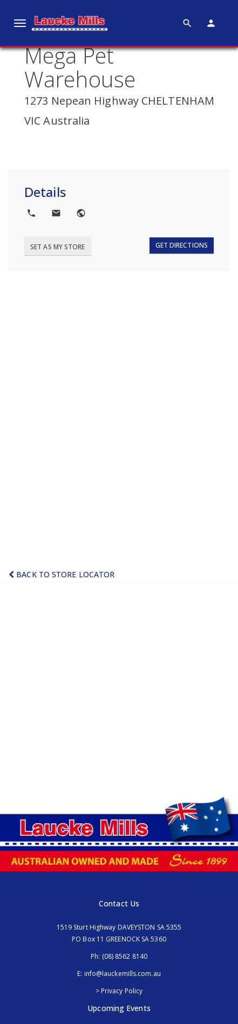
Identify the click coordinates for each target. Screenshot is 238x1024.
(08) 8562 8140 (124, 956)
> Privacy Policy (119, 990)
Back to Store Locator (61, 574)
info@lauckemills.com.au (122, 973)
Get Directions (181, 245)
